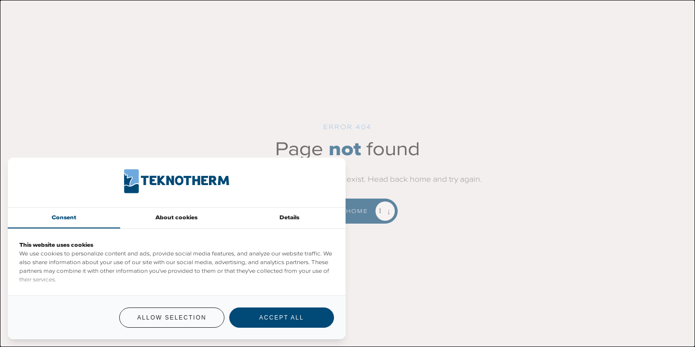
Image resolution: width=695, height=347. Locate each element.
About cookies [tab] (176, 217)
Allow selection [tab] (171, 317)
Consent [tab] (64, 217)
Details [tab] (289, 217)
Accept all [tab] (281, 317)
